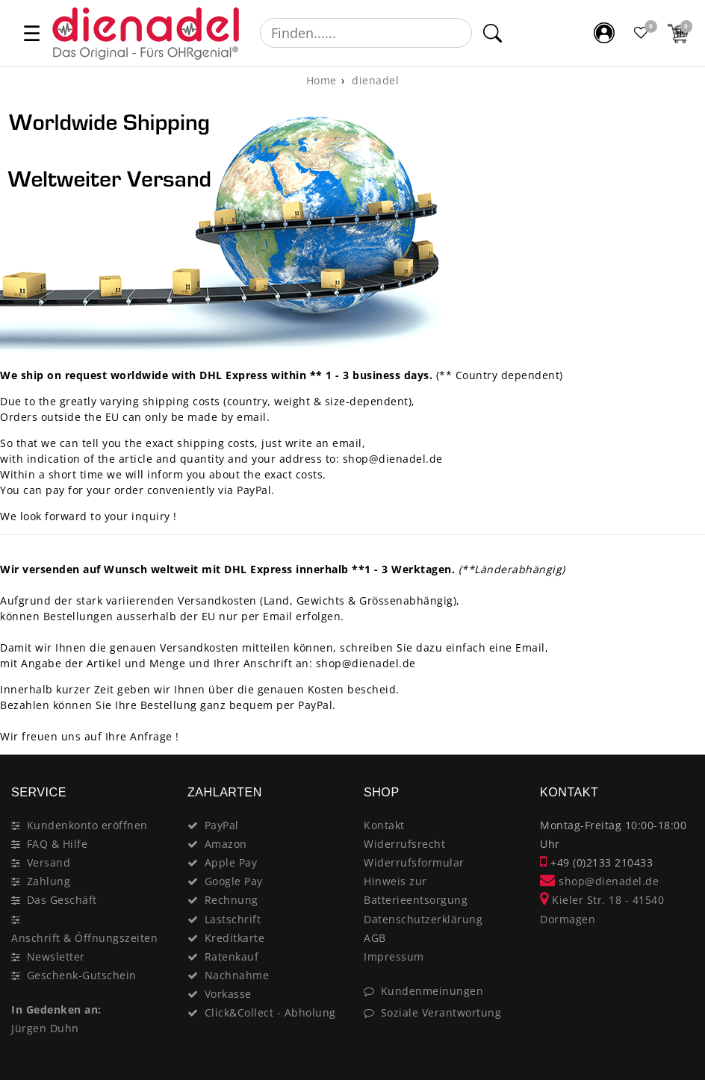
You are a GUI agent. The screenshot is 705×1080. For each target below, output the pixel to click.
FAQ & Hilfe (57, 844)
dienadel (374, 80)
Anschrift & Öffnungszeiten (84, 938)
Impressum (394, 956)
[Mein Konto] (604, 33)
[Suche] (492, 33)
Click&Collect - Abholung (270, 1012)
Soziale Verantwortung (441, 1012)
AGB (375, 938)
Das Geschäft (62, 900)
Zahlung (49, 881)
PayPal (222, 825)
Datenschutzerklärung (423, 919)
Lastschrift (233, 919)
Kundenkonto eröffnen (87, 825)
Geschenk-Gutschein (82, 975)
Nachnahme (237, 975)
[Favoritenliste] (641, 33)
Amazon (226, 844)
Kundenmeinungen (432, 991)
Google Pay (234, 881)
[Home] (321, 80)
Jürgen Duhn (45, 1028)
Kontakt (384, 825)
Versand (49, 862)
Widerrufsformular (414, 862)
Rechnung (231, 900)
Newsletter (56, 956)
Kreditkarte (235, 938)
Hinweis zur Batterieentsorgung (416, 890)
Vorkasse (228, 994)
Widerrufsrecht (404, 844)
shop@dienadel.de (599, 881)
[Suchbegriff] (366, 33)
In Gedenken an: (56, 1009)
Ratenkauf (232, 956)
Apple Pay (231, 862)
